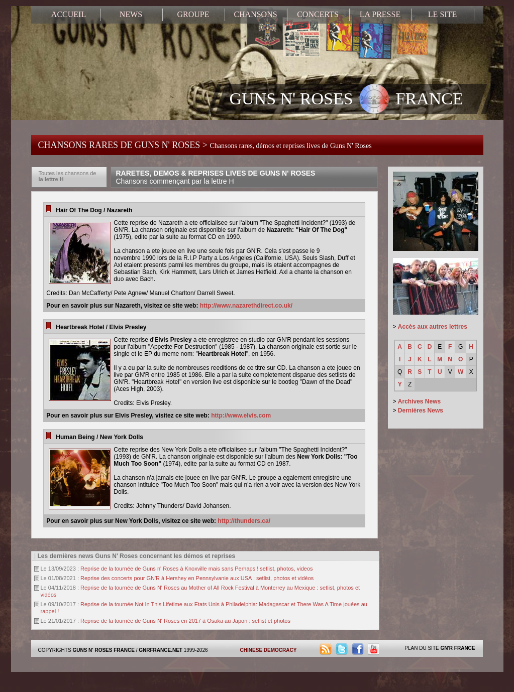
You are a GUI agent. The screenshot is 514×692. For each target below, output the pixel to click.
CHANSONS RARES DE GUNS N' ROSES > (205, 145)
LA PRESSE (380, 14)
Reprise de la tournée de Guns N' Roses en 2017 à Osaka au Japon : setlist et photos (185, 621)
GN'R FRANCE (457, 648)
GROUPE (193, 14)
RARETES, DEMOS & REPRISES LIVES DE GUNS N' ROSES (216, 177)
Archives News (419, 401)
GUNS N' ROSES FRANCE (346, 99)
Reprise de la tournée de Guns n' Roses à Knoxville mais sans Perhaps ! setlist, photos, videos (196, 569)
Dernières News (420, 410)
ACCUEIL (68, 14)
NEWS (131, 14)
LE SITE (442, 14)
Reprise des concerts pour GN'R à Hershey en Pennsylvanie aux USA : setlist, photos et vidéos (197, 578)
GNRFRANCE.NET (160, 650)
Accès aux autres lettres (432, 326)
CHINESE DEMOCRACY (268, 650)
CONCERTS (318, 14)
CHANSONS (255, 14)
